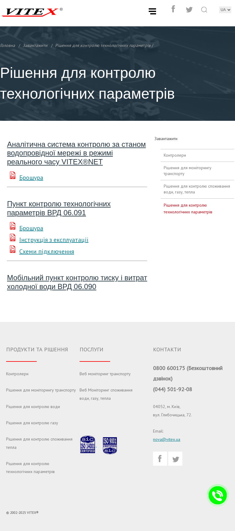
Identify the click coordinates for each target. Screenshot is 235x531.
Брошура (31, 177)
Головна (7, 45)
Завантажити (35, 45)
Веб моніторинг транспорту (105, 373)
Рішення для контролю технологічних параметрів (103, 45)
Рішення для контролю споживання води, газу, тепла (197, 189)
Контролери (175, 155)
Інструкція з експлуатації (53, 240)
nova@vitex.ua (166, 439)
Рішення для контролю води (33, 406)
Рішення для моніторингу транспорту (187, 171)
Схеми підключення (46, 251)
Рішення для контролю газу (32, 423)
